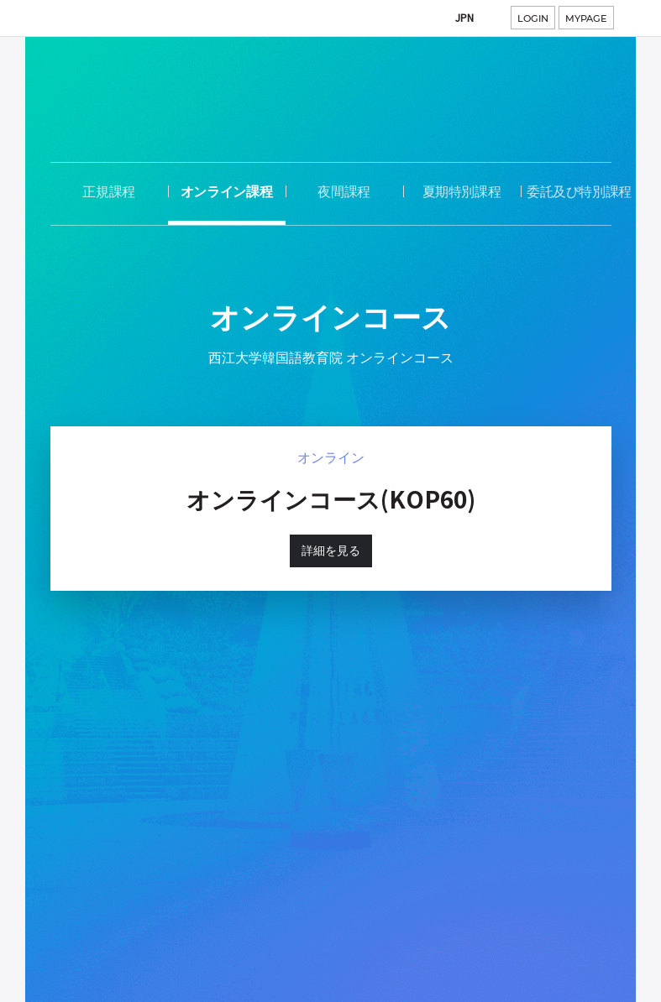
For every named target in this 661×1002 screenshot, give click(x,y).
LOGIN (532, 18)
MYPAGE (586, 18)
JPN (464, 18)
